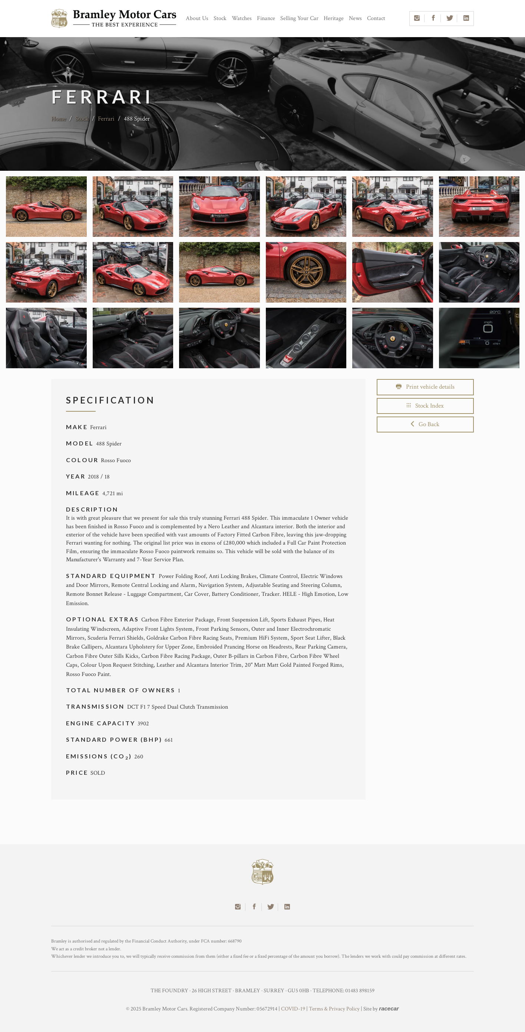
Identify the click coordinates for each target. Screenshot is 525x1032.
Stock (220, 18)
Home (58, 119)
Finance (266, 18)
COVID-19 (293, 1008)
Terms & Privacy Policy (334, 1008)
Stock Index (425, 406)
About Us (197, 18)
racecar (389, 1008)
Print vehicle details (425, 387)
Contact (376, 18)
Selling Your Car (299, 18)
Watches (242, 18)
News (355, 18)
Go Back (425, 424)
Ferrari (106, 119)
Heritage (334, 18)
